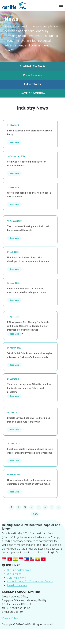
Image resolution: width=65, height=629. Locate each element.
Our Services (14, 573)
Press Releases (32, 75)
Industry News (32, 84)
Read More (14, 142)
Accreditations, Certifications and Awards (30, 581)
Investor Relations (17, 585)
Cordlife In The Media (32, 66)
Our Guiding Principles (19, 570)
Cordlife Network (16, 577)
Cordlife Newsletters (32, 93)
